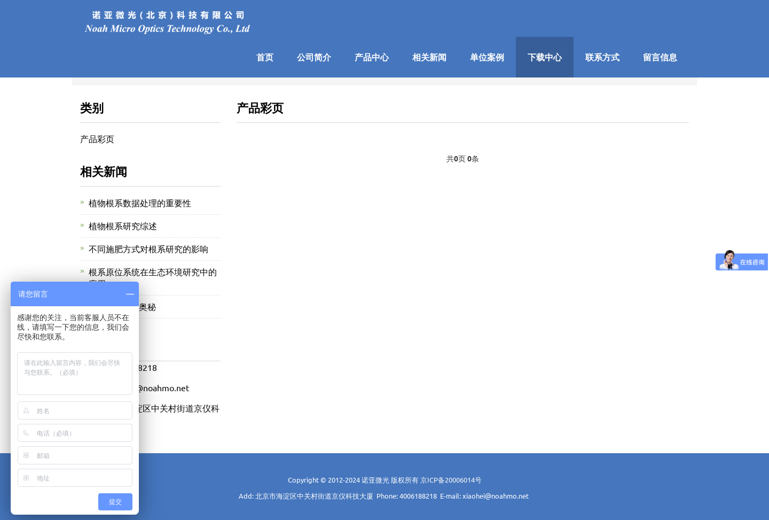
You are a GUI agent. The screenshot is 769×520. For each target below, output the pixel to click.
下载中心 (545, 57)
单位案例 (487, 57)
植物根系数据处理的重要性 (140, 202)
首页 (264, 57)
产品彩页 (97, 138)
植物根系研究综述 (123, 225)
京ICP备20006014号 (451, 479)
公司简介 (314, 57)
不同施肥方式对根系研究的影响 (148, 248)
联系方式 (602, 57)
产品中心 (372, 57)
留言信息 (660, 57)
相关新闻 (429, 57)
